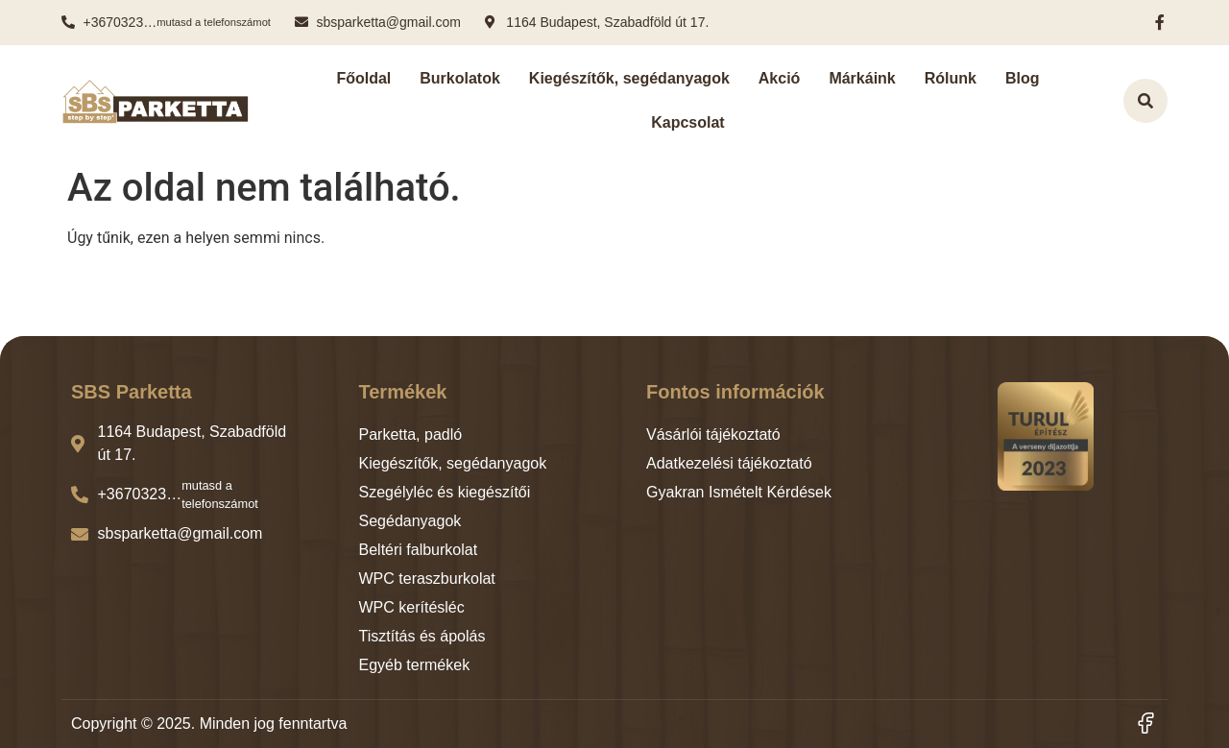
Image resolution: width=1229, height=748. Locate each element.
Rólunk (950, 78)
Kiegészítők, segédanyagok (629, 78)
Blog (1022, 78)
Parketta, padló (411, 434)
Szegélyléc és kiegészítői (445, 492)
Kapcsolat (687, 122)
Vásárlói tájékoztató (713, 434)
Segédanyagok (410, 521)
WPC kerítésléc (412, 607)
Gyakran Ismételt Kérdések (738, 492)
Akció (780, 78)
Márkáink (862, 78)
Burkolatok (460, 78)
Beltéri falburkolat (418, 550)
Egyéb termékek (414, 665)
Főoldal (363, 78)
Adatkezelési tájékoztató (729, 463)
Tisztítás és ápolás (422, 636)
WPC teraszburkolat (427, 578)
